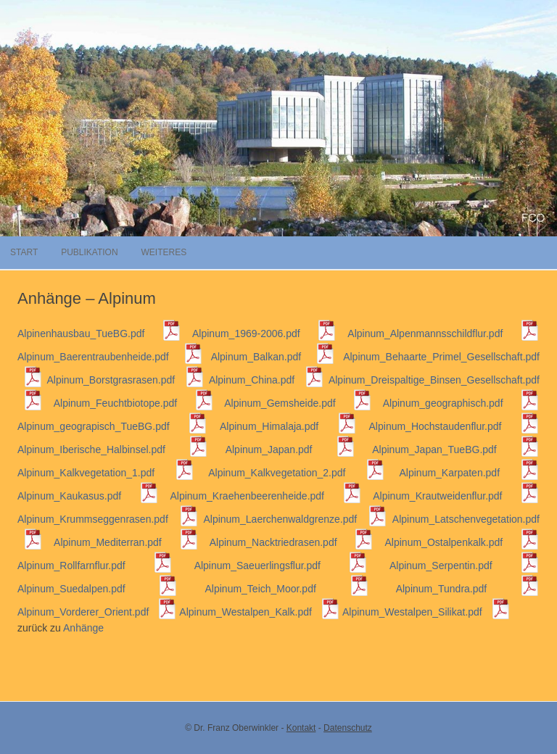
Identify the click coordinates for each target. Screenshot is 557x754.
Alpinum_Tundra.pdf (468, 588)
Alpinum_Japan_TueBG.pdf (456, 449)
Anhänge (83, 628)
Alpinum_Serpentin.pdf (464, 565)
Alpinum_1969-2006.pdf (264, 333)
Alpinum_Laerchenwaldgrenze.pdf (295, 519)
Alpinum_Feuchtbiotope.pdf (134, 403)
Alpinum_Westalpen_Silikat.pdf (426, 612)
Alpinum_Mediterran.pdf (126, 542)
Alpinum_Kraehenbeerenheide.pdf (265, 496)
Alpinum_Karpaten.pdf (470, 472)
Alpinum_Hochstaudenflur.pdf (454, 426)
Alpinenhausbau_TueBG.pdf (99, 333)
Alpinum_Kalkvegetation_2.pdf (296, 472)
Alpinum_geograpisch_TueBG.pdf (112, 426)
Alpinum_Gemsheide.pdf (298, 403)
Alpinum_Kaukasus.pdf (88, 496)
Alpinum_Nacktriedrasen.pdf (292, 542)
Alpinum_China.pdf (267, 380)
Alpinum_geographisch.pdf (461, 403)
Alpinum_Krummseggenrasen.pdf (108, 519)
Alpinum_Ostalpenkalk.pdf (462, 542)
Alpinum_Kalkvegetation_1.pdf (105, 472)
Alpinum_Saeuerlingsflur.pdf (281, 565)
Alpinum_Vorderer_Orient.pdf (97, 612)
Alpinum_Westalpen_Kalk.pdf (259, 612)
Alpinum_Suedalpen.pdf (97, 588)
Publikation (89, 252)
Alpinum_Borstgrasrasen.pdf (125, 380)
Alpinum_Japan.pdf (290, 449)
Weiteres (163, 252)
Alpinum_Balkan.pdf (273, 356)
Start (24, 252)
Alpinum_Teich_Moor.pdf (287, 588)
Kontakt (301, 728)
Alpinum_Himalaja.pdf (288, 426)
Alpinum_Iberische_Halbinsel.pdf (112, 449)
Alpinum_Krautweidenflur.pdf (456, 496)
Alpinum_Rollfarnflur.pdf (95, 565)
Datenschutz (347, 728)
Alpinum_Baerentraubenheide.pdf (110, 356)
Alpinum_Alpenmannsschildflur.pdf (443, 333)
